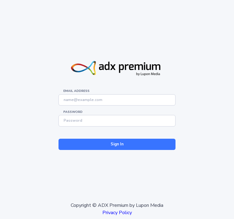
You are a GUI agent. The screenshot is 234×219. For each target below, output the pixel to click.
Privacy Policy (117, 212)
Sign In (117, 144)
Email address (76, 91)
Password (73, 112)
